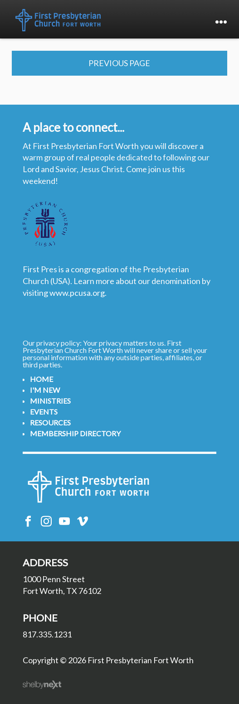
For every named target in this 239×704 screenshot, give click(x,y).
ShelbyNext (42, 685)
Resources (50, 422)
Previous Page (119, 63)
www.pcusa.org (77, 293)
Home (41, 379)
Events (44, 411)
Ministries (50, 400)
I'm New (45, 390)
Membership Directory (75, 433)
